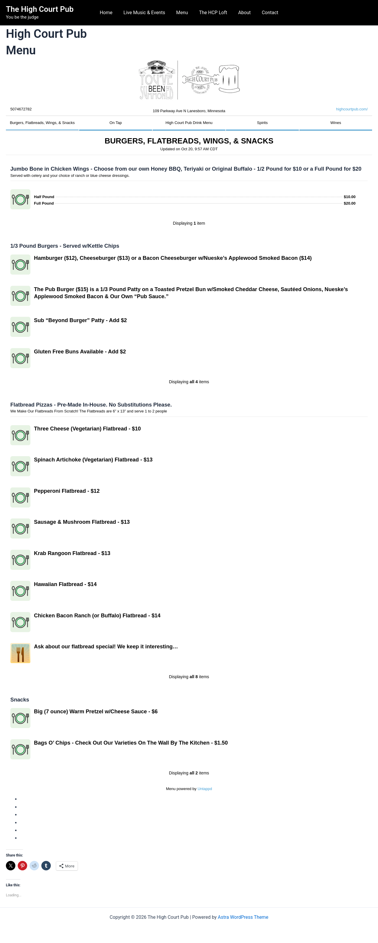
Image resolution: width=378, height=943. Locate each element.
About (242, 12)
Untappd (205, 789)
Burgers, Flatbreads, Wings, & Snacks (42, 122)
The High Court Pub (40, 9)
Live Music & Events (146, 12)
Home (110, 12)
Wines (335, 122)
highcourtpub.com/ (352, 109)
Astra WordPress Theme (243, 917)
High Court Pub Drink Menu (189, 122)
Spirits (262, 122)
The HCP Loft (212, 12)
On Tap (116, 122)
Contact (266, 12)
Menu (183, 12)
